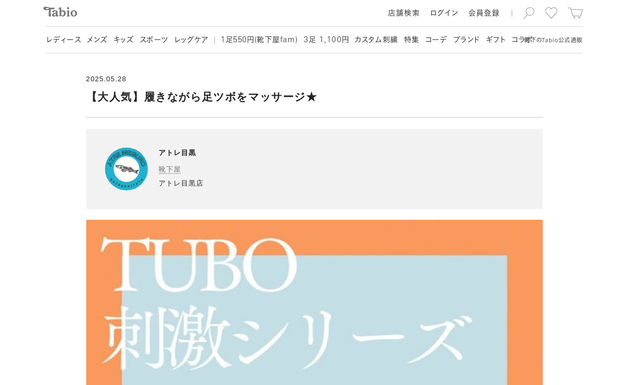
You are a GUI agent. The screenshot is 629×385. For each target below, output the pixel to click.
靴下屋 (170, 169)
